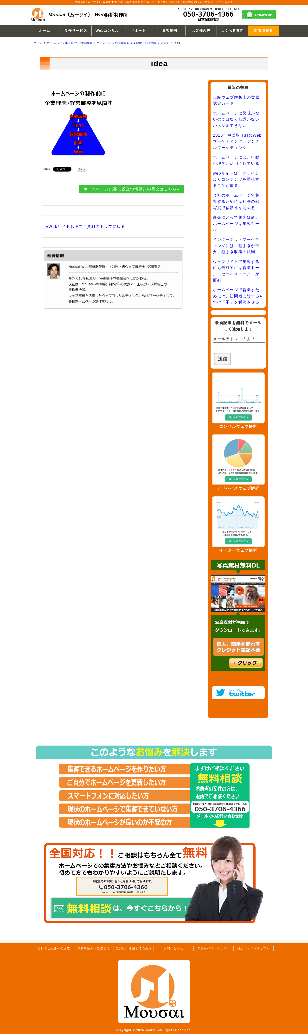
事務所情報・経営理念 (93, 948)
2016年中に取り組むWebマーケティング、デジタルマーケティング (237, 141)
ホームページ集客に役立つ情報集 (69, 42)
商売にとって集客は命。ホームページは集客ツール (236, 223)
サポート (138, 30)
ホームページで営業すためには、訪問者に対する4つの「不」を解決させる (237, 296)
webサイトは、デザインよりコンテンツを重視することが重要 (236, 179)
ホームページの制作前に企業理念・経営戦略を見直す (133, 42)
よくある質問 (232, 30)
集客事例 (169, 30)
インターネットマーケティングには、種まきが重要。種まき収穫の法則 (236, 245)
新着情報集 (263, 30)
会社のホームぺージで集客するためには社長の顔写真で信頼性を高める (236, 201)
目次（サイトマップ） (253, 948)
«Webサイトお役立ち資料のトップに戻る (85, 226)
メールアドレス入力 (233, 339)
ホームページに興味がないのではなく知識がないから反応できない (236, 119)
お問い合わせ (174, 948)
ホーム (44, 30)
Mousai (151, 1030)
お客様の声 (201, 30)
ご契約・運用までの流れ (134, 948)
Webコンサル (107, 30)
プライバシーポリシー (213, 948)
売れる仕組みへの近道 (54, 948)
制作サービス (76, 30)
